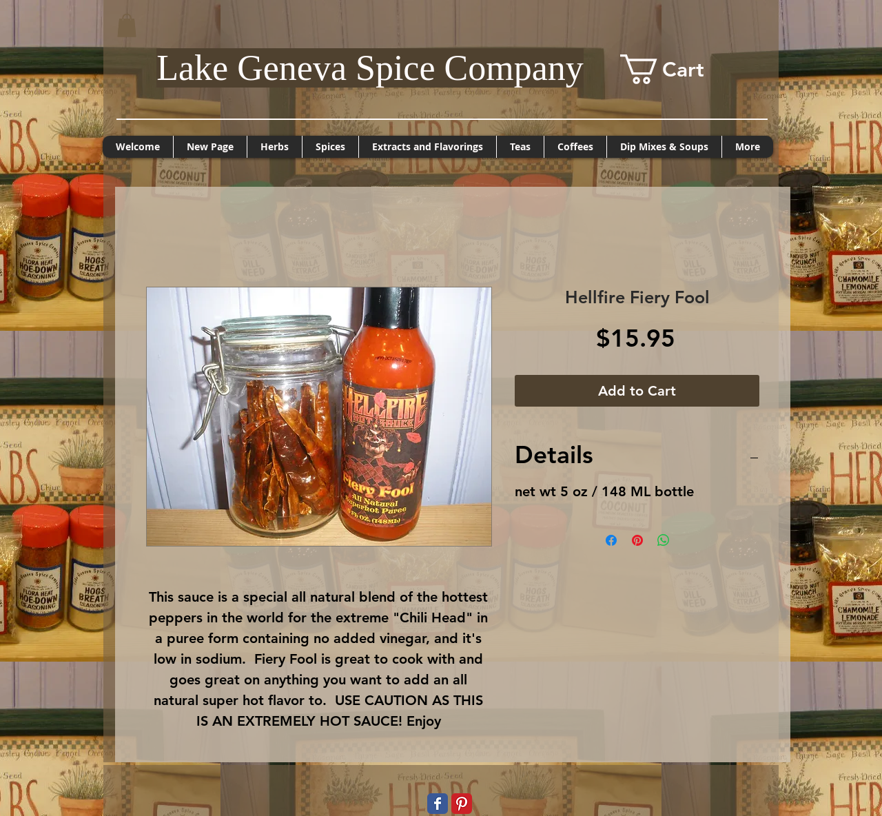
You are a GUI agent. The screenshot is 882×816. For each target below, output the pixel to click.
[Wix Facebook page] (437, 803)
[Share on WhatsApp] (663, 540)
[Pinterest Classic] (461, 803)
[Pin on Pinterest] (637, 540)
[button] (126, 25)
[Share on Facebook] (611, 540)
